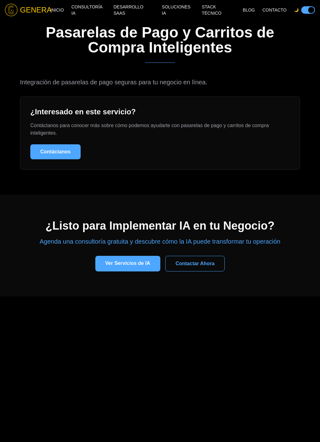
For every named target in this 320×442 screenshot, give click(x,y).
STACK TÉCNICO (212, 10)
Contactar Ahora (195, 263)
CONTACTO (274, 9)
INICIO (57, 9)
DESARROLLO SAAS (128, 10)
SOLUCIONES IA (176, 10)
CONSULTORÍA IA (86, 10)
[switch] (308, 10)
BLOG (249, 9)
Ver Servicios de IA (127, 263)
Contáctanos (55, 151)
